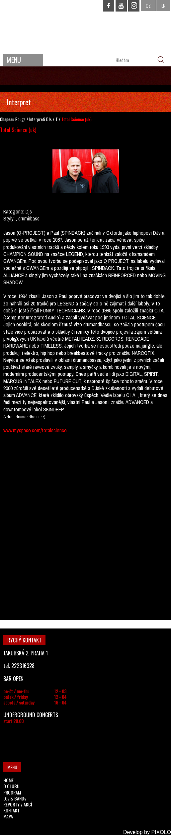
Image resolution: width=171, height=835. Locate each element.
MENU (14, 60)
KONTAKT (11, 810)
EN (163, 5)
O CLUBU (11, 786)
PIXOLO (161, 832)
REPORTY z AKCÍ (17, 804)
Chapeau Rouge (13, 119)
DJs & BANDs (14, 798)
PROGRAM (12, 792)
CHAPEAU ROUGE (85, 26)
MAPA (8, 816)
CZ (148, 5)
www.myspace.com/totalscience (35, 430)
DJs (49, 119)
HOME (8, 780)
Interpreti (37, 119)
